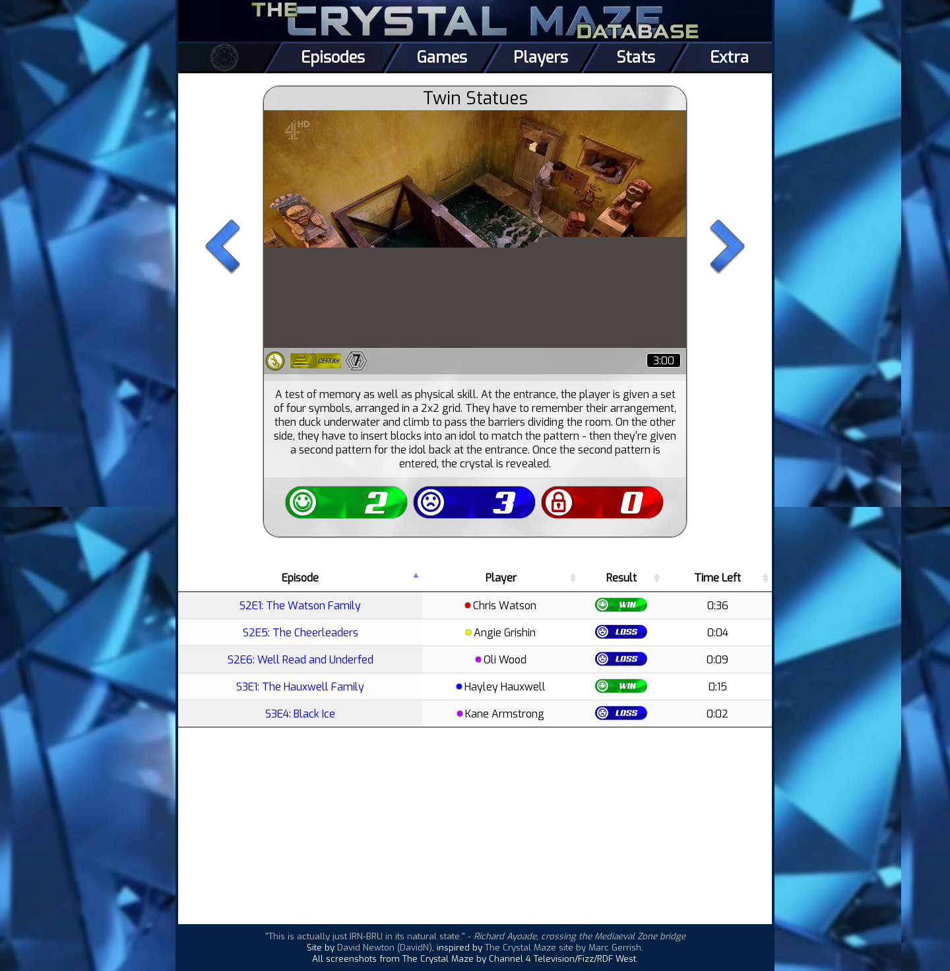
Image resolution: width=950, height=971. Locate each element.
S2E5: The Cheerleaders (300, 633)
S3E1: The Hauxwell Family (300, 687)
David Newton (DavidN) (384, 947)
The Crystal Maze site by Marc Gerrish (563, 947)
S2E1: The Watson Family (300, 606)
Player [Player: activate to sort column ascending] (501, 578)
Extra (729, 57)
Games (442, 57)
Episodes (333, 57)
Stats (635, 57)
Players (540, 57)
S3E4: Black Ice (300, 714)
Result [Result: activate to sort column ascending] (621, 578)
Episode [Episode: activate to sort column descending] (300, 578)
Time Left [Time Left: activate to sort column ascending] (717, 578)
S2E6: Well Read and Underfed (300, 660)
